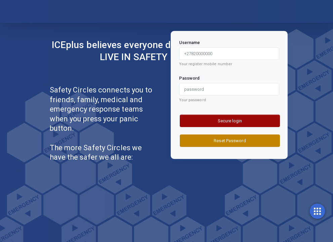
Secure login (230, 120)
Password (189, 78)
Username (189, 42)
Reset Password (230, 140)
